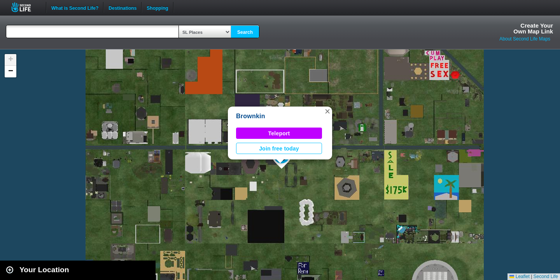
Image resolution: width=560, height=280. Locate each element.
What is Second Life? (74, 7)
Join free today (279, 148)
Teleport (279, 133)
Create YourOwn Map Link (533, 28)
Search (245, 32)
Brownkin (250, 116)
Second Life (25, 7)
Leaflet (519, 276)
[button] (327, 111)
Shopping (157, 7)
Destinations (122, 7)
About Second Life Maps (524, 39)
